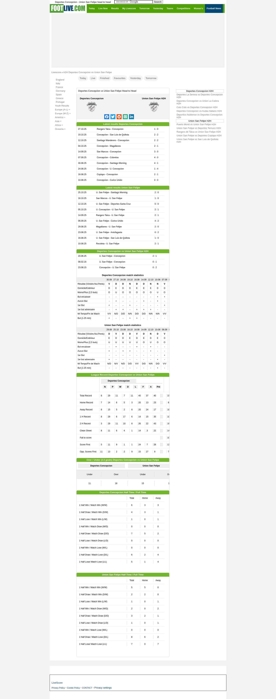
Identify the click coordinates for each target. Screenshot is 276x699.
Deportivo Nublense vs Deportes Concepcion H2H (199, 116)
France (59, 87)
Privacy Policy (58, 688)
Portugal (60, 102)
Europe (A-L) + (60, 109)
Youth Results (60, 105)
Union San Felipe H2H (154, 98)
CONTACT (87, 688)
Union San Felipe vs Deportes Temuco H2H (199, 128)
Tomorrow (151, 78)
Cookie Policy (73, 688)
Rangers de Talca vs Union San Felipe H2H (199, 131)
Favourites (119, 78)
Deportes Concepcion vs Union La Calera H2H (198, 102)
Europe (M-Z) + (61, 113)
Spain (59, 94)
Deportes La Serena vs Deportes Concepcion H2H (200, 96)
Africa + (57, 125)
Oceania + (58, 129)
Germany (60, 91)
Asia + (56, 121)
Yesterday (135, 78)
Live (93, 78)
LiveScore (57, 682)
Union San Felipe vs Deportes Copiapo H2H (199, 135)
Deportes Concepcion (92, 98)
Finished (104, 78)
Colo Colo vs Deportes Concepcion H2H (197, 107)
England (60, 79)
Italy (58, 83)
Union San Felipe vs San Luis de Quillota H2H (197, 140)
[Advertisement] (138, 40)
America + (58, 117)
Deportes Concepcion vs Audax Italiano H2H (199, 111)
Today (83, 78)
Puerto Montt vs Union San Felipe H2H (196, 124)
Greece (59, 98)
